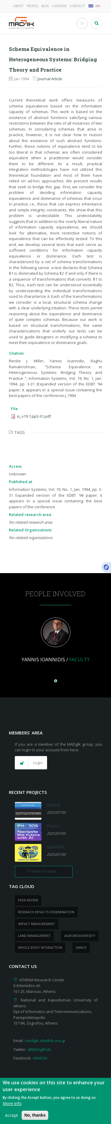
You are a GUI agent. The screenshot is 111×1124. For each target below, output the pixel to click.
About (18, 6)
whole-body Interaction (40, 947)
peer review (28, 900)
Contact (77, 6)
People (32, 6)
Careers (59, 6)
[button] (31, 763)
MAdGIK (40, 1058)
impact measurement (36, 924)
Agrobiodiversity (79, 935)
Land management (34, 935)
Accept (11, 1118)
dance (81, 947)
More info (12, 1106)
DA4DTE (54, 805)
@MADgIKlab (39, 1049)
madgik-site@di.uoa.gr (45, 1040)
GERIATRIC (56, 847)
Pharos (53, 826)
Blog (45, 6)
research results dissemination (46, 912)
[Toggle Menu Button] (82, 23)
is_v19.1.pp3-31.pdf (34, 416)
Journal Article (50, 78)
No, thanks (35, 1117)
